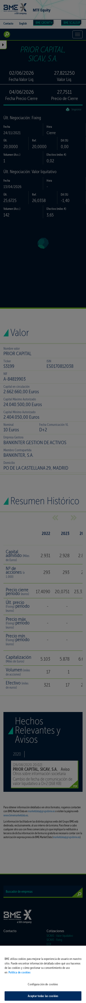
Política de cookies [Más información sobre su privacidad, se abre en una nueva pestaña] (19, 976)
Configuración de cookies (43, 987)
